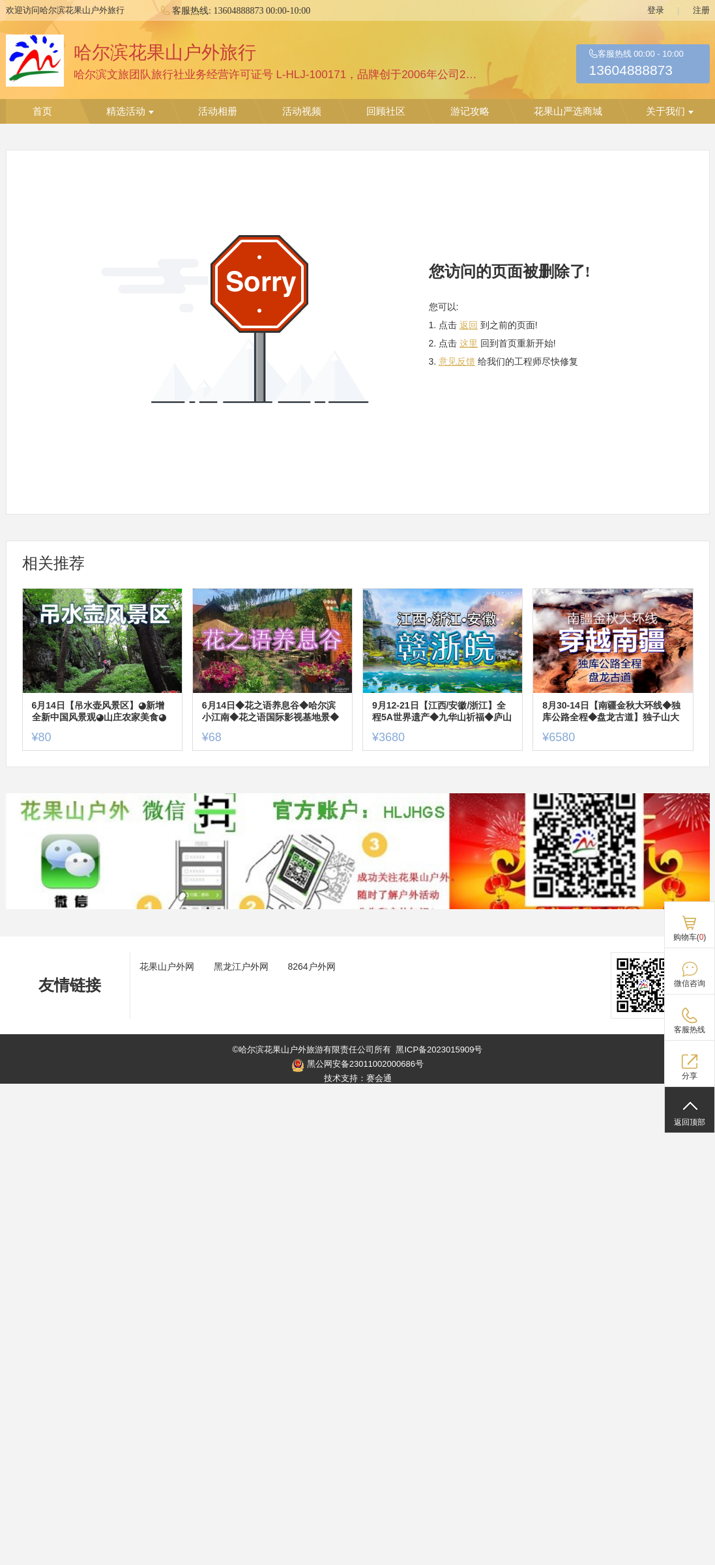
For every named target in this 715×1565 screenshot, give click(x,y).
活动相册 (217, 111)
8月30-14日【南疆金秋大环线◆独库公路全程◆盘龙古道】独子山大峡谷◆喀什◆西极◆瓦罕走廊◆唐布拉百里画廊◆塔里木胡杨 (611, 711)
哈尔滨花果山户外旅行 (165, 52)
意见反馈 (457, 361)
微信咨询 (689, 983)
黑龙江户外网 (241, 966)
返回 (469, 325)
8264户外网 (312, 966)
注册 (701, 10)
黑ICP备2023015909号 (439, 1049)
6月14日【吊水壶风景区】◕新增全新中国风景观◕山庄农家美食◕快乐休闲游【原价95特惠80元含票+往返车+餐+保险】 (101, 711)
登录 (655, 10)
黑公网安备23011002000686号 (357, 1065)
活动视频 (301, 111)
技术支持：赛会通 (358, 1078)
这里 (469, 343)
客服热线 (689, 1029)
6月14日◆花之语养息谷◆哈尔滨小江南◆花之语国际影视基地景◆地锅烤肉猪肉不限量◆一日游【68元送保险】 (271, 711)
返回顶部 (689, 1122)
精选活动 (130, 111)
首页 (42, 111)
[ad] (358, 906)
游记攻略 (469, 111)
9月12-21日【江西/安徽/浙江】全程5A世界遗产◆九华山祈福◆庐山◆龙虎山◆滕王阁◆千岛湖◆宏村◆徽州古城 (442, 711)
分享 (689, 1075)
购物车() (690, 937)
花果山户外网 (166, 966)
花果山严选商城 (568, 111)
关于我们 (669, 111)
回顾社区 (385, 111)
